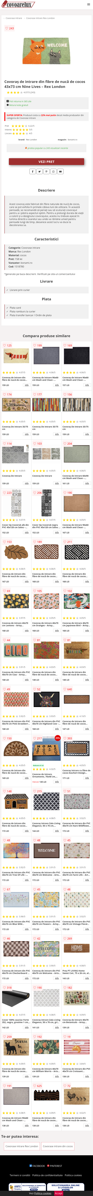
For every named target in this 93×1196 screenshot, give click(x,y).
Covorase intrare (14, 18)
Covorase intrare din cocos (58, 1146)
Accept (59, 1193)
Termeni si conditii (20, 1175)
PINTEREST (54, 1166)
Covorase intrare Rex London (40, 18)
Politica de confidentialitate (47, 1175)
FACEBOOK (37, 1166)
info (27, 385)
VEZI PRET (47, 161)
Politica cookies (73, 1175)
